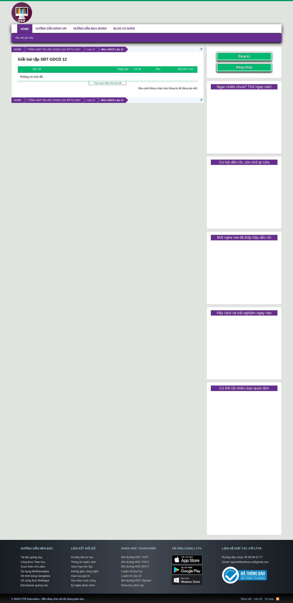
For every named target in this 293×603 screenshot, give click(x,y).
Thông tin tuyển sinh (83, 562)
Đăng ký (244, 56)
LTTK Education (86, 596)
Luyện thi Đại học (132, 571)
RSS (277, 598)
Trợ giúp (269, 599)
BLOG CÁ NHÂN (124, 28)
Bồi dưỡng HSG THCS (135, 562)
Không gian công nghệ (84, 571)
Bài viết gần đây (24, 37)
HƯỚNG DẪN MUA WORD (90, 28)
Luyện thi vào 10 (131, 576)
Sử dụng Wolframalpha (35, 571)
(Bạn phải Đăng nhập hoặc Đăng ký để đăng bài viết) (167, 88)
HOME (25, 29)
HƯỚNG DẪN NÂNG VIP (51, 28)
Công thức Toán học (33, 562)
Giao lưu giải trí (80, 576)
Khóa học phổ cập (132, 585)
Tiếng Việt (246, 599)
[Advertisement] (244, 119)
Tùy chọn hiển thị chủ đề (108, 83)
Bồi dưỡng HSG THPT (135, 557)
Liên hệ (258, 599)
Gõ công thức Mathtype (35, 580)
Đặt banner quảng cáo (34, 585)
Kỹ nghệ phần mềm (83, 585)
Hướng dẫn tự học (82, 557)
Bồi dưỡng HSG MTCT (135, 566)
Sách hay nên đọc (82, 566)
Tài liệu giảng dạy (31, 557)
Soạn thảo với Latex (33, 566)
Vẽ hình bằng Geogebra (35, 576)
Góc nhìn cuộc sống (83, 580)
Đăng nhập (244, 67)
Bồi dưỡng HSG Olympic (136, 580)
